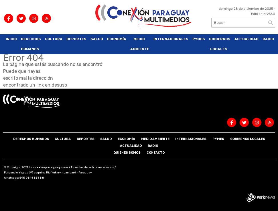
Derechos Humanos (31, 44)
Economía (116, 39)
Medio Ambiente (139, 44)
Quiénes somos (127, 153)
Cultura (53, 39)
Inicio (11, 39)
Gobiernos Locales (219, 44)
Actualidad (246, 39)
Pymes (198, 39)
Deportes (76, 39)
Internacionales (170, 39)
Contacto (156, 153)
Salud (96, 39)
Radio (268, 39)
